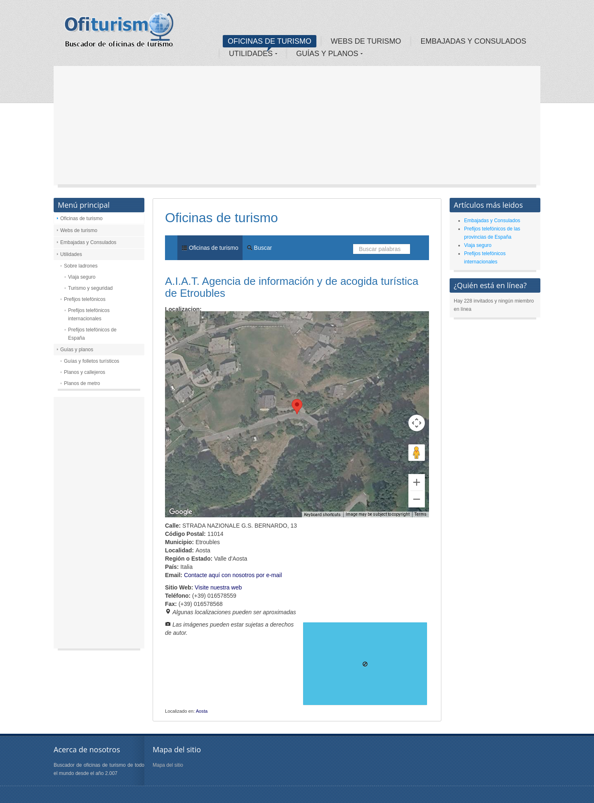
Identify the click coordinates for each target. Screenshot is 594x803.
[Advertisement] (297, 127)
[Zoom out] (416, 499)
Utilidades (71, 254)
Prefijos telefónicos (85, 299)
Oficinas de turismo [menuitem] (210, 247)
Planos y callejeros (84, 372)
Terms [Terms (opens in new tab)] (421, 514)
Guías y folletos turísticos (91, 361)
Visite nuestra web (218, 587)
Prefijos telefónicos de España (92, 334)
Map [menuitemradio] (183, 323)
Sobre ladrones (80, 266)
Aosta (202, 711)
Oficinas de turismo (81, 218)
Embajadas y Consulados (88, 242)
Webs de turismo (78, 230)
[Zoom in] (416, 482)
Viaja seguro (82, 277)
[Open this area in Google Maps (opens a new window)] (180, 512)
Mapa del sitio (168, 765)
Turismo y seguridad (90, 288)
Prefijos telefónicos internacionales (89, 315)
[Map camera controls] (416, 423)
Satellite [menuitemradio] (218, 323)
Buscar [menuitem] (259, 247)
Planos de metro (82, 383)
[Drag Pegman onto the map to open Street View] (416, 452)
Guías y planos (76, 349)
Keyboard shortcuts (322, 514)
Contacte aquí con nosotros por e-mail (233, 575)
